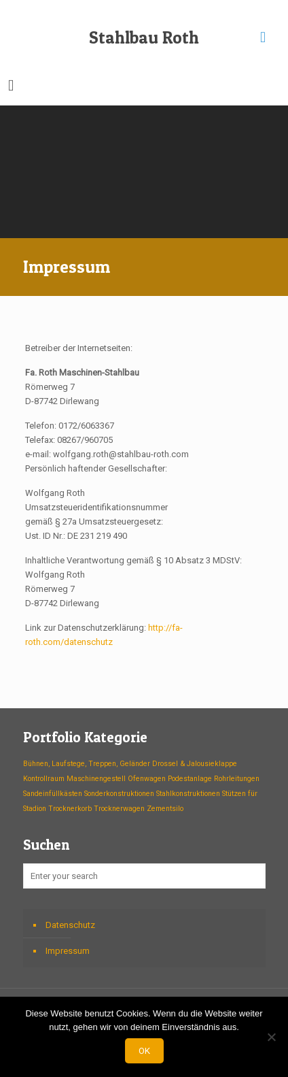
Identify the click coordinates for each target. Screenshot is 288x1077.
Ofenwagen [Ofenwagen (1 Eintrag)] (147, 778)
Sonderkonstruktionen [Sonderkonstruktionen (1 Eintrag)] (119, 793)
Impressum (68, 951)
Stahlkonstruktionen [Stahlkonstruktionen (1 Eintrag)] (188, 793)
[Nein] (271, 1037)
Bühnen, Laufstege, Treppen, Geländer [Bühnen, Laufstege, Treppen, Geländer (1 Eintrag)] (86, 763)
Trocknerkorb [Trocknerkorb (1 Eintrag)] (70, 808)
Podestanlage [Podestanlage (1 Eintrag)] (190, 778)
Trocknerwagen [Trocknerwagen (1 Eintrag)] (119, 808)
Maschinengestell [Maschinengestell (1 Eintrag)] (96, 778)
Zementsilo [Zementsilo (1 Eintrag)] (165, 808)
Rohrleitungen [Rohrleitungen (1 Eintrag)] (236, 778)
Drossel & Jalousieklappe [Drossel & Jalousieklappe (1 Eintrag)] (194, 763)
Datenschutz (70, 925)
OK (144, 1051)
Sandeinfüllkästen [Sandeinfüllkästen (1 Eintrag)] (52, 793)
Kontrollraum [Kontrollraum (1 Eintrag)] (44, 778)
